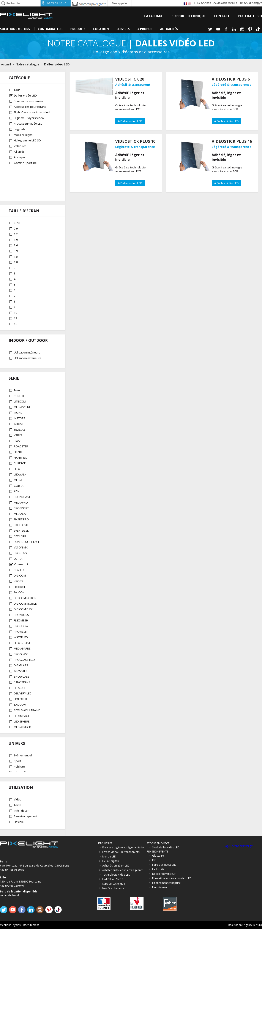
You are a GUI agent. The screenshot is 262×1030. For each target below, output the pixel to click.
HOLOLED (20, 718)
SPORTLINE (21, 774)
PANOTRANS (22, 701)
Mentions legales (10, 1026)
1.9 (16, 211)
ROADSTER (21, 465)
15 (15, 295)
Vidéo (17, 899)
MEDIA (18, 499)
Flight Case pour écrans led (32, 112)
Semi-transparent (25, 915)
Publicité (19, 856)
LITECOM (20, 420)
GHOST (19, 443)
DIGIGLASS (21, 684)
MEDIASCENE (22, 426)
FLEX (17, 488)
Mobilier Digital (23, 135)
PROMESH (20, 650)
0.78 (17, 194)
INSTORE (19, 437)
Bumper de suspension (29, 101)
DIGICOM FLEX (23, 628)
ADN (16, 510)
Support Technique (188, 16)
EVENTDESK (21, 549)
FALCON (19, 611)
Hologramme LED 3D (27, 140)
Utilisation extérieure (27, 377)
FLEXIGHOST (22, 662)
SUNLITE (19, 415)
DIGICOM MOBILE (25, 622)
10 (15, 284)
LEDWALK (20, 493)
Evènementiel (23, 845)
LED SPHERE (22, 740)
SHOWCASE (21, 695)
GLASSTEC (21, 690)
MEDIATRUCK (22, 746)
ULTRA (18, 577)
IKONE (18, 431)
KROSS (18, 600)
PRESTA (19, 763)
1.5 (16, 228)
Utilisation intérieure (27, 372)
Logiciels (19, 129)
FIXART (18, 471)
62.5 (17, 340)
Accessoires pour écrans (30, 107)
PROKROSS (21, 633)
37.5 (17, 329)
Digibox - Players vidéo (29, 118)
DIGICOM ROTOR (25, 617)
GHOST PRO (22, 796)
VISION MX (21, 566)
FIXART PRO (21, 538)
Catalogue (153, 16)
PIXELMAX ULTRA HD (27, 729)
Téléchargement (251, 3)
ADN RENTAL (22, 808)
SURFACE (20, 482)
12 (15, 290)
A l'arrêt (19, 152)
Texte (17, 904)
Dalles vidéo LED (25, 95)
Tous (17, 90)
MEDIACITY (21, 785)
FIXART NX (20, 476)
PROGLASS (21, 673)
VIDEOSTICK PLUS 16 (232, 141)
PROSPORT (21, 527)
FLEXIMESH (21, 639)
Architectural (22, 867)
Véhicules (20, 146)
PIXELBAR (20, 555)
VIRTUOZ (19, 757)
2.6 (16, 217)
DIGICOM (20, 594)
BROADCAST (22, 516)
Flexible (19, 921)
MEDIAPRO (21, 521)
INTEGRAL (20, 779)
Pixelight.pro (250, 16)
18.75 (17, 307)
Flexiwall (19, 605)
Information (21, 862)
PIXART (18, 459)
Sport (17, 850)
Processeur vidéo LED (28, 123)
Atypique (19, 157)
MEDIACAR (20, 532)
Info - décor (21, 910)
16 (15, 301)
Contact (222, 16)
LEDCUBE (20, 706)
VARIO (18, 454)
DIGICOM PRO (23, 791)
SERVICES (123, 29)
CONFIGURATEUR (50, 29)
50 (15, 335)
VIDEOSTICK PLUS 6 (231, 79)
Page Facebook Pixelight (238, 947)
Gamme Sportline (25, 163)
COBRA (18, 504)
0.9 (16, 200)
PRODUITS (77, 29)
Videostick (21, 583)
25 (15, 318)
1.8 (16, 234)
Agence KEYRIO (253, 1026)
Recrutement (31, 1026)
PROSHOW (21, 645)
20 (15, 312)
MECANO (20, 768)
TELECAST (20, 448)
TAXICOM (20, 723)
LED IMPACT (21, 735)
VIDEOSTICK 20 (129, 79)
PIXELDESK (21, 544)
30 (15, 323)
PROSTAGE (21, 572)
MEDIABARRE (22, 667)
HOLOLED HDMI (24, 813)
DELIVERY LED (23, 712)
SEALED (19, 589)
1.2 (16, 206)
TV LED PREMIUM (25, 751)
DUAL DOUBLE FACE (27, 561)
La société (204, 3)
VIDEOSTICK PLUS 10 (135, 141)
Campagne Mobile (225, 3)
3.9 (16, 222)
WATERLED (21, 656)
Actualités (169, 29)
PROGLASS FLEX (24, 678)
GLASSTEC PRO (24, 802)
